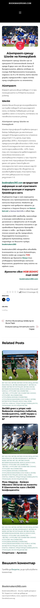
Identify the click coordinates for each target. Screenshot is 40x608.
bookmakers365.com (12, 182)
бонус (25, 258)
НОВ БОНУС (30, 271)
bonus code (30, 389)
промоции (6, 405)
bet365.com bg (29, 387)
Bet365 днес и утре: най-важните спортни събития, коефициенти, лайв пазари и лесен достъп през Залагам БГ (19, 413)
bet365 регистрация (15, 387)
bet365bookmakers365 (10, 389)
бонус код (23, 401)
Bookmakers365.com (20, 3)
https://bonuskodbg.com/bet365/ (14, 397)
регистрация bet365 (19, 405)
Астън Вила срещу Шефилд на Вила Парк (20, 322)
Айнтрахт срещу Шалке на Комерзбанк (20, 55)
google (5, 391)
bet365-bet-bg (12, 460)
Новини (12, 403)
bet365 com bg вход (24, 383)
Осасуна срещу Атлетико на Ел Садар (19, 328)
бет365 (33, 399)
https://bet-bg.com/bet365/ (12, 395)
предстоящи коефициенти (26, 403)
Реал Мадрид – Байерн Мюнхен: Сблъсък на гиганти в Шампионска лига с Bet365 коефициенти (19, 486)
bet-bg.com (6, 383)
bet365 (14, 383)
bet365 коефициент (20, 385)
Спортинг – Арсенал (14, 552)
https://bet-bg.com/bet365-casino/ (23, 393)
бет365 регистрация (10, 401)
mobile (27, 399)
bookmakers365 (9, 244)
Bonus (22, 389)
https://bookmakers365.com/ (13, 399)
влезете (15, 569)
